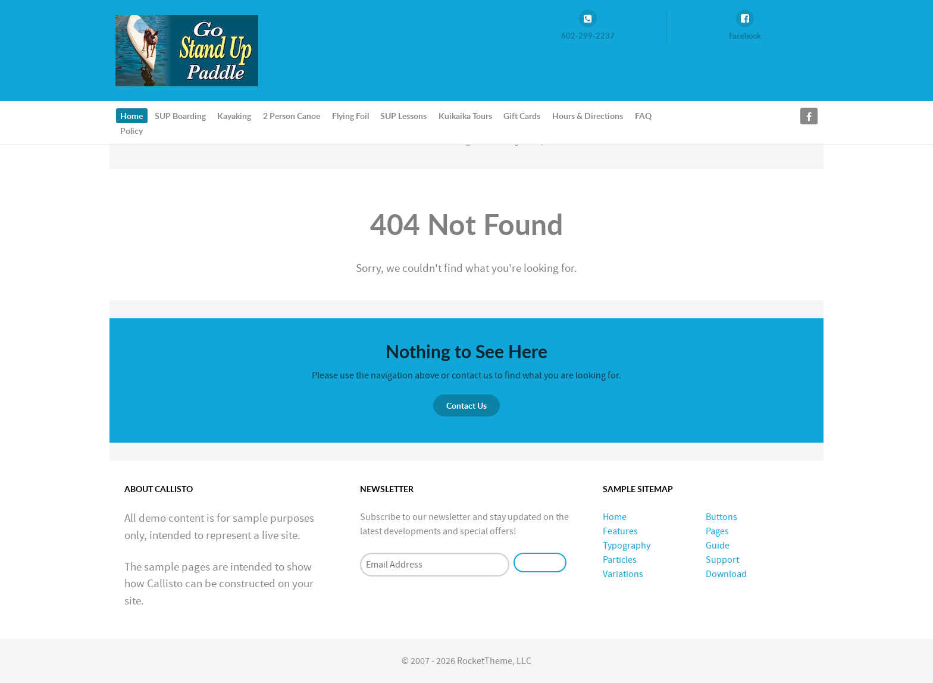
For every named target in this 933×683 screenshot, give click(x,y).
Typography (626, 545)
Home (615, 517)
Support (722, 559)
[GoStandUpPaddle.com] (186, 50)
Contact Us (466, 405)
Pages (717, 531)
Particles (620, 559)
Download (726, 574)
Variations (623, 574)
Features (620, 531)
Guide (718, 545)
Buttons (721, 517)
